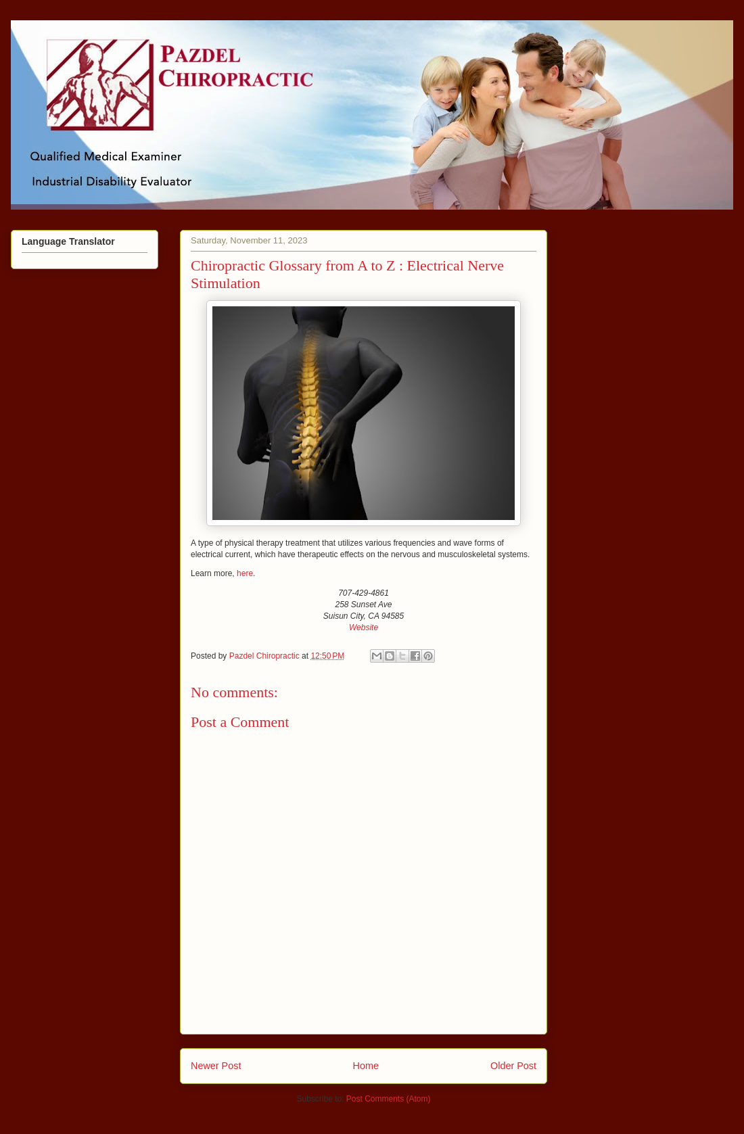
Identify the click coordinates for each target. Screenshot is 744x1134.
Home (366, 1065)
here (245, 573)
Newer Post (216, 1065)
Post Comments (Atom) (388, 1099)
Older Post (513, 1065)
